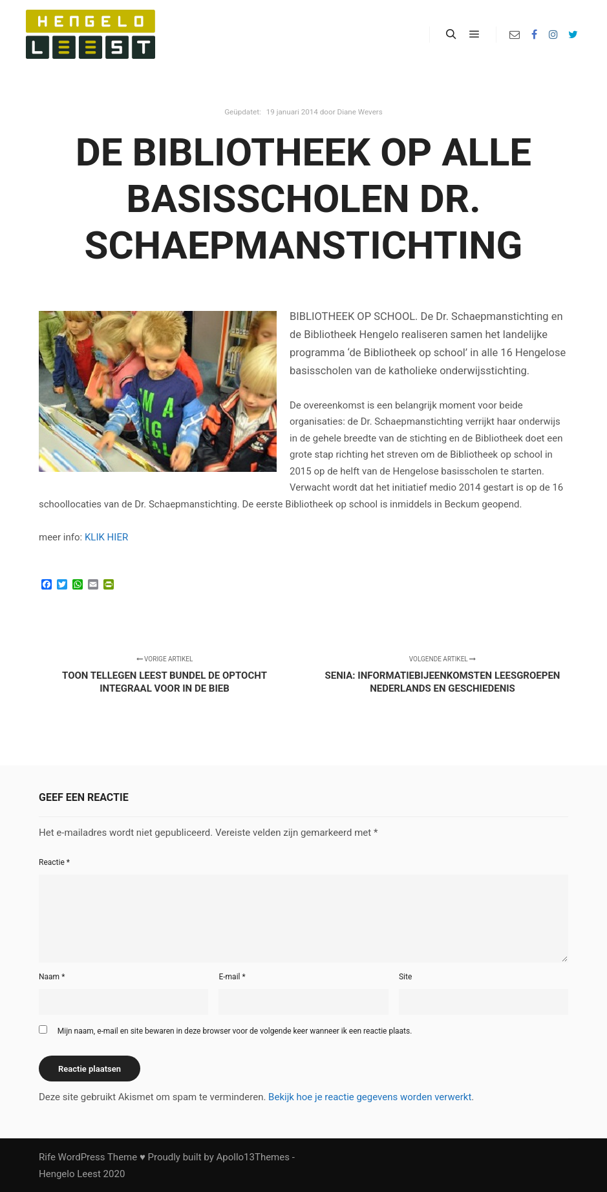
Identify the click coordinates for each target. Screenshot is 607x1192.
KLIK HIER (106, 537)
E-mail (231, 976)
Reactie (54, 862)
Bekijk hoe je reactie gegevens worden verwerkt (369, 1097)
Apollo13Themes (253, 1157)
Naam (52, 976)
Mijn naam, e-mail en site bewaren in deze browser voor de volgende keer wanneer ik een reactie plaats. (235, 1031)
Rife (47, 1157)
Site (405, 976)
